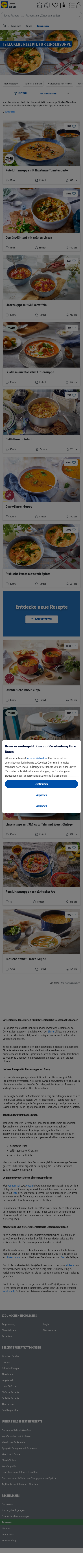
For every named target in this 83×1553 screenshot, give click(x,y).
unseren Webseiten (37, 758)
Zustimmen (41, 784)
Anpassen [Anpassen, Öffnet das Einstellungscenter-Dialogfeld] (41, 795)
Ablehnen (41, 806)
